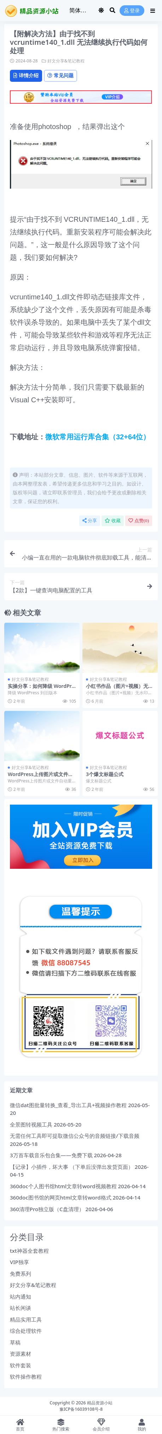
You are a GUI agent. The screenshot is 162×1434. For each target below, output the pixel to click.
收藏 (113, 520)
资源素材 (20, 1353)
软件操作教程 (26, 1376)
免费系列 (20, 1273)
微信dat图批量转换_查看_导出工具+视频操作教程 (68, 1105)
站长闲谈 (20, 1307)
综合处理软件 (26, 1330)
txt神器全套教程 (29, 1250)
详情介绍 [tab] (26, 75)
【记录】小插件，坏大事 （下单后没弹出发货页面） (71, 1166)
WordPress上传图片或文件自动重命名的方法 (40, 777)
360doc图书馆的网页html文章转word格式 (60, 1197)
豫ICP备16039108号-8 (81, 1409)
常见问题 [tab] (60, 75)
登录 (132, 10)
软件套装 (20, 1365)
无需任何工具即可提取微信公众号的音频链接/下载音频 (74, 1135)
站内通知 (20, 1296)
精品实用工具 (26, 1319)
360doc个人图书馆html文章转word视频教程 (63, 1186)
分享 (89, 520)
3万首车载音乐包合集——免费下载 (51, 1155)
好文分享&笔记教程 (66, 61)
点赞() (138, 520)
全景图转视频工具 (31, 1124)
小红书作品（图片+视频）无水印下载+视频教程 (119, 689)
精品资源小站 (99, 1403)
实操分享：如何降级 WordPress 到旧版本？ (41, 689)
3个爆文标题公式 (104, 774)
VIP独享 (19, 1261)
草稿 (15, 1342)
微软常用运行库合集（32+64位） (97, 437)
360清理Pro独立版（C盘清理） (47, 1209)
